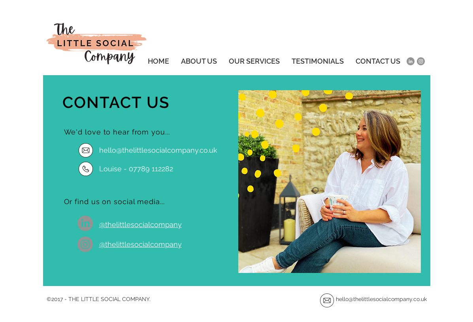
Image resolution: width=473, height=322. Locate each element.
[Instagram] (421, 61)
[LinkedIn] (411, 61)
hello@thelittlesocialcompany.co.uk (382, 299)
